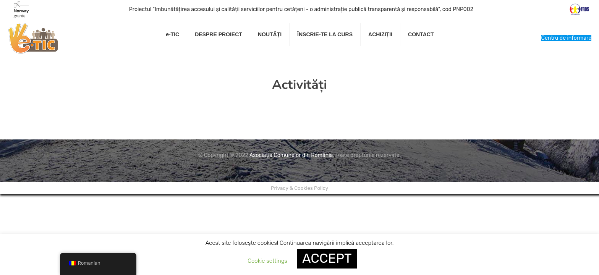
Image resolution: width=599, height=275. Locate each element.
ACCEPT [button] (327, 258)
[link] (218, 53)
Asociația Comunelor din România (291, 155)
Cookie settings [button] (267, 260)
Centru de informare (566, 38)
